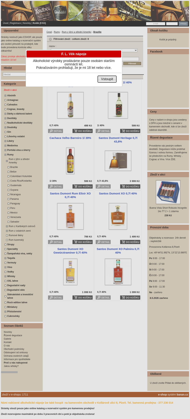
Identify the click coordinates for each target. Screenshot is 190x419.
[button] (107, 79)
